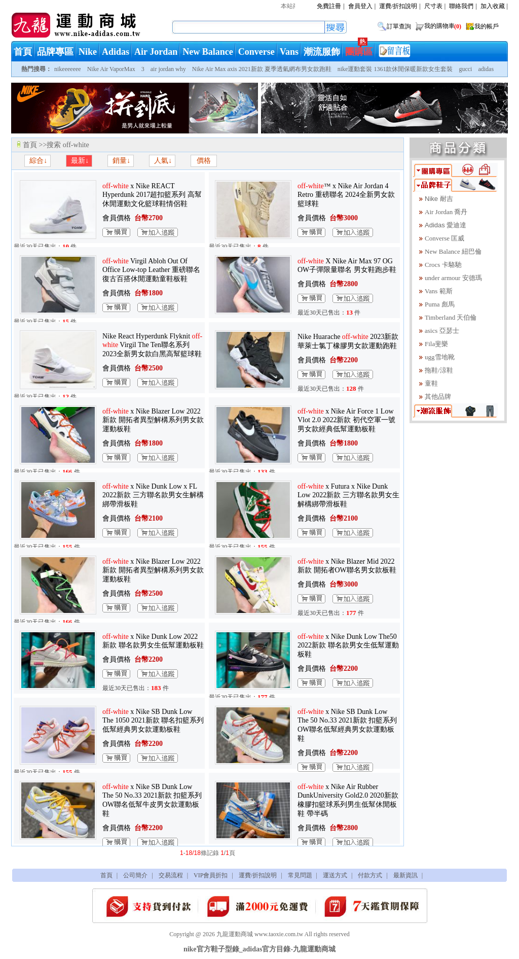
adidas (486, 69)
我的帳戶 (486, 26)
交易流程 (171, 875)
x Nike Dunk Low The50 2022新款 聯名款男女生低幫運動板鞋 (348, 645)
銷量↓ (121, 160)
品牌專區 (55, 52)
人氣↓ (162, 160)
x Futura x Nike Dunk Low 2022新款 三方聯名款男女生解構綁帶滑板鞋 (348, 495)
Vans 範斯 (439, 291)
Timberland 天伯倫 (450, 317)
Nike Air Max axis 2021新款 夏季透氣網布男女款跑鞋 (261, 69)
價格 (204, 160)
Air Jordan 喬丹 (446, 212)
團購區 (359, 52)
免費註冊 (329, 6)
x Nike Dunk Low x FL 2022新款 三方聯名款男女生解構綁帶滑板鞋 (153, 495)
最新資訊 (405, 875)
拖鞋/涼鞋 (439, 370)
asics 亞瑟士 (442, 330)
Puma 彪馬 (440, 304)
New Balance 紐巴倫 (453, 251)
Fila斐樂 (436, 344)
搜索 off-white (68, 145)
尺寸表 (433, 6)
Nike (88, 52)
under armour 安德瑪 (453, 278)
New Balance (207, 52)
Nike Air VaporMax (111, 69)
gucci (465, 69)
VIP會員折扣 (211, 875)
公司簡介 (135, 875)
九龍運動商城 (234, 934)
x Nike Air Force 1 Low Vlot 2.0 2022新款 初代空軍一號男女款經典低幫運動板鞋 (346, 420)
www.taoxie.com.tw (278, 934)
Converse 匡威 (444, 238)
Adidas (115, 52)
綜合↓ (38, 160)
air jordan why (168, 69)
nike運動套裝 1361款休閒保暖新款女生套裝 (395, 69)
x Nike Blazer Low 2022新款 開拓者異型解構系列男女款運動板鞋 (153, 420)
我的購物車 (443, 25)
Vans (289, 52)
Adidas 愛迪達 (445, 225)
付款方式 (370, 875)
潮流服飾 (322, 52)
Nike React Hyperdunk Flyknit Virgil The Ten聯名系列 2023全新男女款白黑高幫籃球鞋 (152, 345)
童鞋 (431, 383)
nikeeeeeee (67, 69)
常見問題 (300, 875)
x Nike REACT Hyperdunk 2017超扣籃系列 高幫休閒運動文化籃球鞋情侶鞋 (152, 195)
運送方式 (335, 875)
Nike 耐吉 (439, 198)
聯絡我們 (461, 6)
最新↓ (79, 160)
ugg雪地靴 (440, 357)
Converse (256, 52)
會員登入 (360, 6)
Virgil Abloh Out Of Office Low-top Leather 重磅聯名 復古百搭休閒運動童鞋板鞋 (151, 270)
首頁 (23, 52)
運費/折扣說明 (398, 6)
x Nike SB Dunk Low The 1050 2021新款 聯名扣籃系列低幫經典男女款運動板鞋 (153, 720)
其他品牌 (438, 396)
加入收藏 (492, 6)
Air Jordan (155, 52)
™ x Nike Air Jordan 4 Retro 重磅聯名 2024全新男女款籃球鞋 (346, 195)
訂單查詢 (399, 26)
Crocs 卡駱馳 (443, 264)
